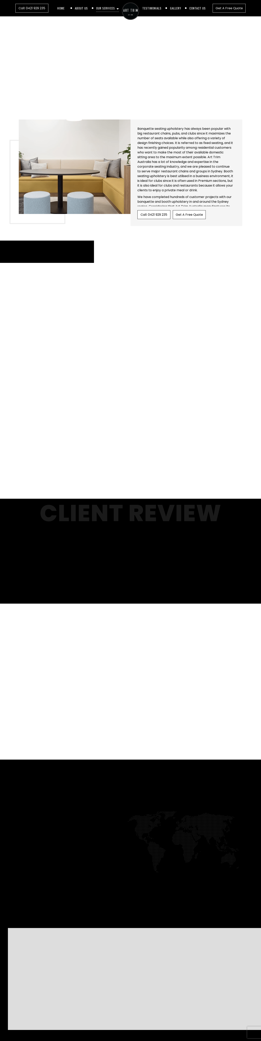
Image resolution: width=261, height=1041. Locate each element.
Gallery (175, 8)
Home (61, 8)
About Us (81, 8)
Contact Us (197, 8)
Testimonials (151, 8)
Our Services (105, 8)
